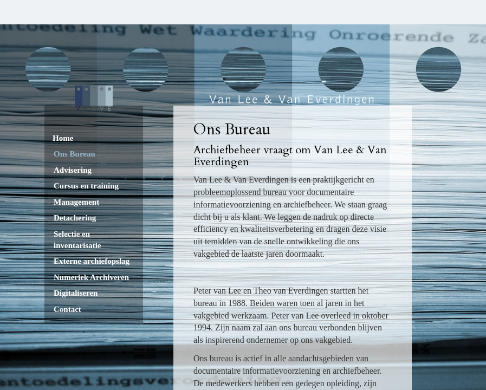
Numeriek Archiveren (91, 277)
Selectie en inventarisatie (77, 240)
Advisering (73, 170)
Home (63, 138)
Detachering (75, 217)
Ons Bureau (74, 154)
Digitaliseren (76, 293)
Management (76, 202)
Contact (67, 309)
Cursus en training (86, 185)
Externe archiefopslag (91, 261)
